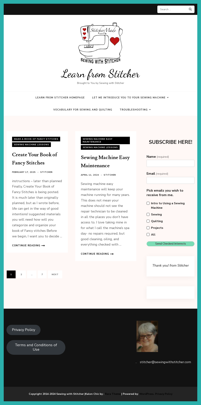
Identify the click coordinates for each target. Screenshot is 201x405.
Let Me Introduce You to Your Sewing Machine (129, 97)
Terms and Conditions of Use (36, 347)
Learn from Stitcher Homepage (60, 97)
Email (157, 173)
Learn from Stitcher (101, 73)
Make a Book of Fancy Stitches (36, 138)
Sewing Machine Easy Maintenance (97, 140)
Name (158, 156)
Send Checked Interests (170, 244)
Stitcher (46, 172)
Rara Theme (113, 394)
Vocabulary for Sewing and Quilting (82, 109)
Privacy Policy (23, 329)
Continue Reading (26, 245)
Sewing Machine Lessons (31, 144)
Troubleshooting (134, 109)
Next (55, 274)
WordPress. (146, 394)
